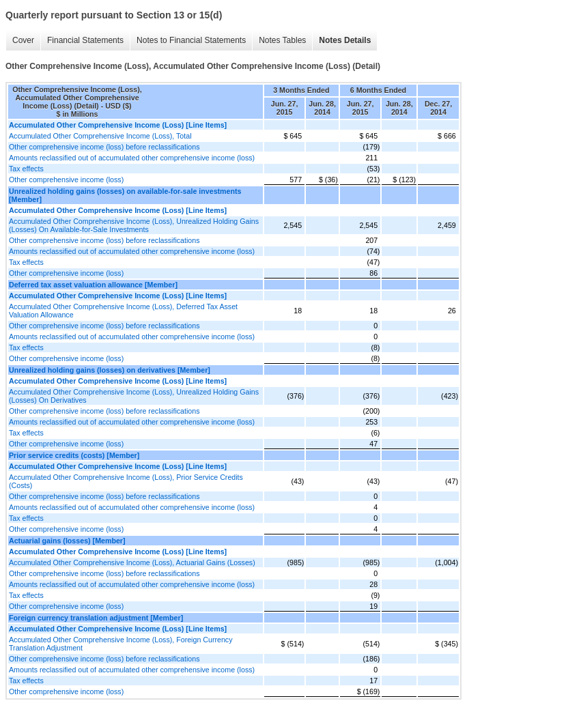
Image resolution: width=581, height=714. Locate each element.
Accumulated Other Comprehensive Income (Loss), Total (100, 136)
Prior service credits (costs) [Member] (74, 455)
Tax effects (26, 169)
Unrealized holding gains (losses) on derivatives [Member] (109, 370)
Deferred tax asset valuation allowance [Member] (93, 285)
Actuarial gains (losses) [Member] (67, 541)
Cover (23, 40)
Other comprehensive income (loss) (66, 179)
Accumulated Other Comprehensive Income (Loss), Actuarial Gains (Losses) (132, 562)
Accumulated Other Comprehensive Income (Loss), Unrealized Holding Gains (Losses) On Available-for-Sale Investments (134, 225)
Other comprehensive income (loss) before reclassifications (104, 147)
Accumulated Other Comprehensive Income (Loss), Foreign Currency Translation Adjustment (121, 644)
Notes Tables (282, 40)
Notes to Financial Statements (191, 40)
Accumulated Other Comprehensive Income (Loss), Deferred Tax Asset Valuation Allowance (123, 310)
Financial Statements (85, 40)
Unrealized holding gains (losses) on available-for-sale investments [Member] (125, 195)
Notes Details (345, 40)
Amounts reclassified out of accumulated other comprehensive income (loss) (132, 158)
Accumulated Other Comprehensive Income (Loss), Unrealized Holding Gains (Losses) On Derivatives (134, 396)
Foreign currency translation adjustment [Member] (96, 618)
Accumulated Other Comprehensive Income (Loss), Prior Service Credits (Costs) (126, 481)
